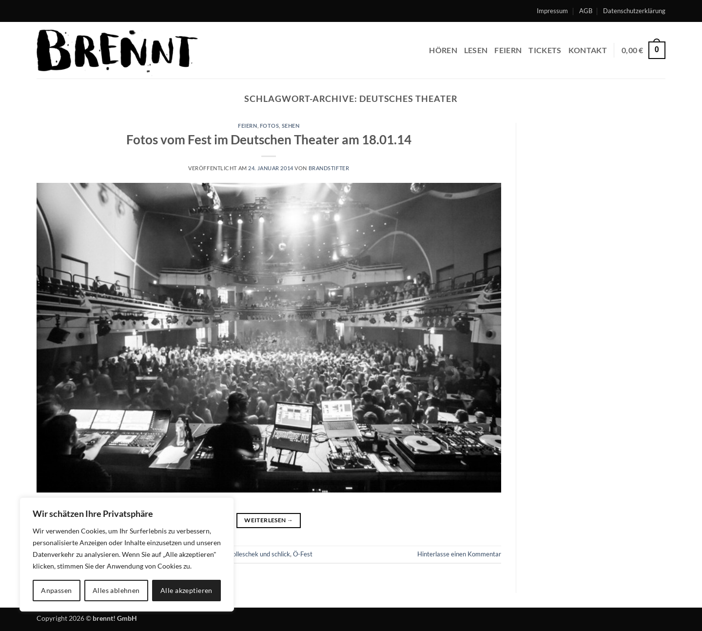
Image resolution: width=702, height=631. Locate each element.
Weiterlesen (268, 520)
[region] (127, 554)
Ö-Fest (302, 554)
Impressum (552, 11)
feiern (508, 50)
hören (443, 50)
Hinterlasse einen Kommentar (459, 554)
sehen (291, 125)
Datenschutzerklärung (634, 11)
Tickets (544, 50)
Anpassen (56, 590)
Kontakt (587, 50)
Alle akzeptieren (186, 590)
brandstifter (329, 168)
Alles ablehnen (116, 590)
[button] (643, 50)
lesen (476, 50)
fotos (269, 125)
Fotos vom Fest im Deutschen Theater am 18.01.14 (268, 139)
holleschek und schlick (259, 554)
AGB (585, 11)
